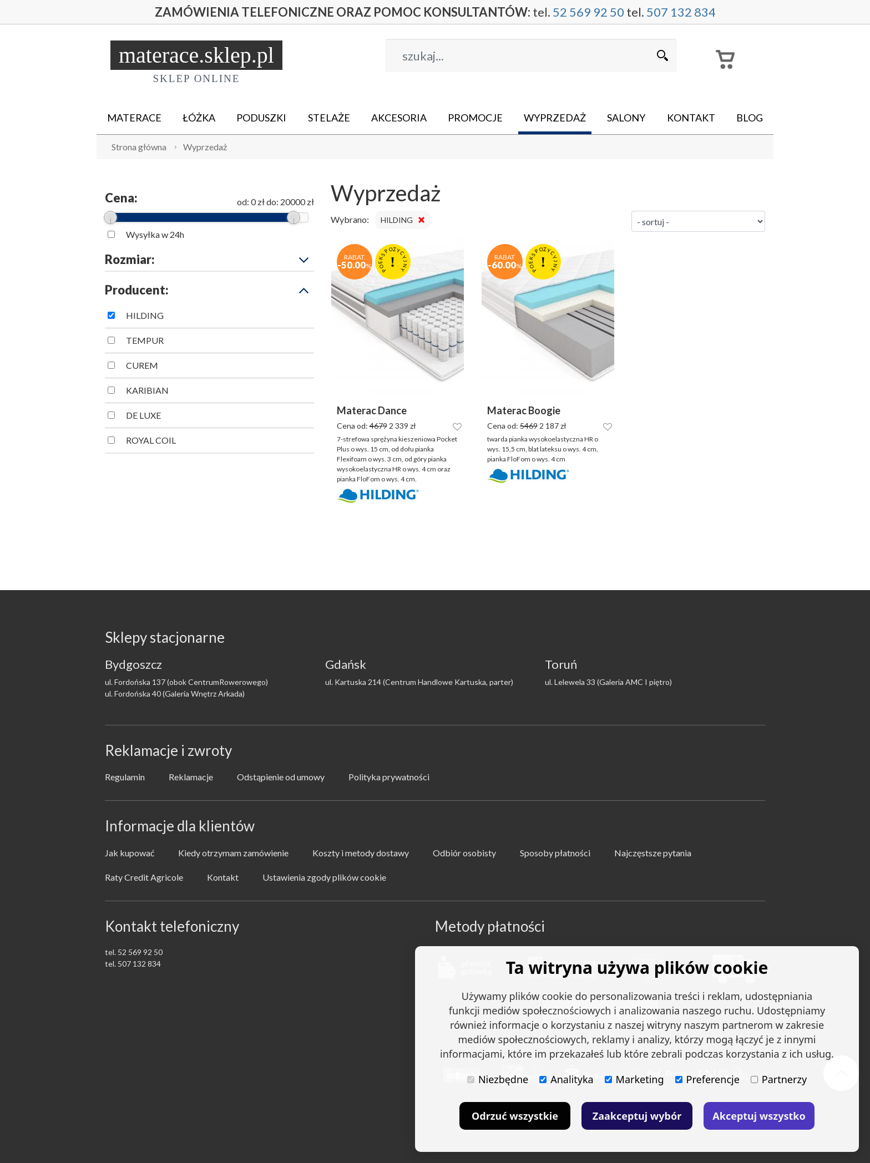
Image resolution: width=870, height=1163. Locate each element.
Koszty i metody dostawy (360, 852)
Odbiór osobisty (464, 852)
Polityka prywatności (388, 776)
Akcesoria (399, 117)
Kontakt (691, 117)
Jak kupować (129, 852)
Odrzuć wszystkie (515, 1116)
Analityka (566, 1079)
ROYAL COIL (151, 440)
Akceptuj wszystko (758, 1116)
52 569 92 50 (588, 11)
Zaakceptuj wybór (637, 1116)
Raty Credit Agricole (144, 877)
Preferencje (707, 1079)
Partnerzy (779, 1079)
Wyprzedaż (555, 117)
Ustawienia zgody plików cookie (324, 877)
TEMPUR (145, 340)
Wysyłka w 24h (155, 234)
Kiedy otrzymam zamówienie (233, 852)
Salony (626, 117)
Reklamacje (191, 776)
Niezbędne (497, 1079)
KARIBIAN (147, 390)
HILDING (145, 315)
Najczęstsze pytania (652, 852)
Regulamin (125, 776)
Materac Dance (372, 411)
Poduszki (261, 117)
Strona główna (139, 146)
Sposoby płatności (555, 852)
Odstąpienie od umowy (281, 776)
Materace (134, 117)
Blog (749, 117)
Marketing (634, 1079)
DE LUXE (143, 415)
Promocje (475, 117)
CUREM (142, 365)
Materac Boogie (523, 411)
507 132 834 (681, 11)
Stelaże (329, 117)
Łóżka (199, 117)
